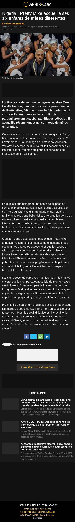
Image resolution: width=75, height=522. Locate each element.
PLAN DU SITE (45, 509)
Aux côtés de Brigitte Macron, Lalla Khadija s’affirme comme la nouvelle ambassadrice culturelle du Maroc (46, 447)
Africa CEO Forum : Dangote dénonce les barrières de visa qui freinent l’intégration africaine (45, 425)
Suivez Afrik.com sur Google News (37, 367)
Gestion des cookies (47, 515)
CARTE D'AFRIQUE (31, 509)
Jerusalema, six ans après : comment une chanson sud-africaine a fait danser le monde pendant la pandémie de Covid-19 (46, 402)
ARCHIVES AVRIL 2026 (29, 515)
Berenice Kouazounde (13, 24)
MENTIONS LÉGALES (46, 512)
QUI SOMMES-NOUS (28, 512)
